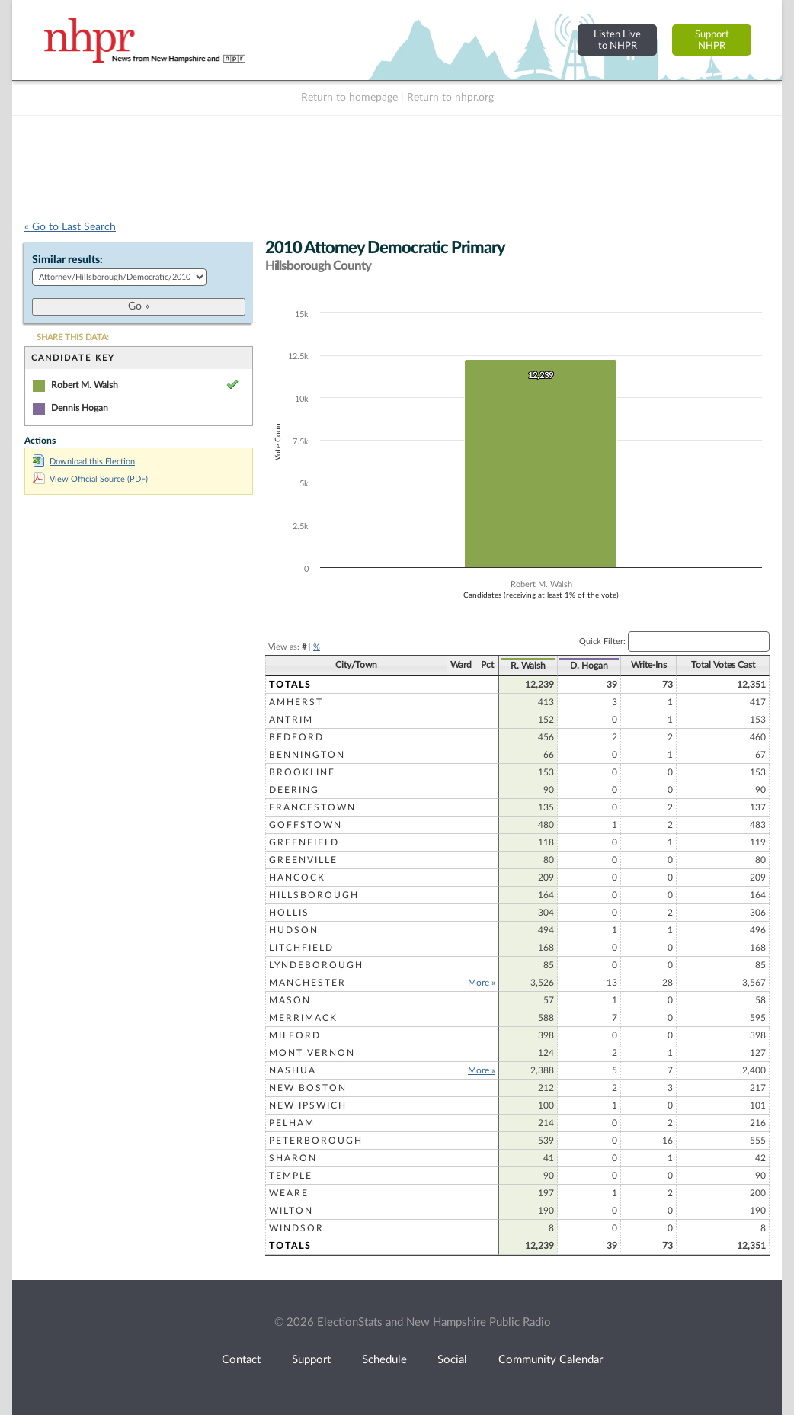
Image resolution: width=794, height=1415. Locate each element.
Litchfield (301, 947)
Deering (294, 789)
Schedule (384, 1359)
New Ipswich (308, 1105)
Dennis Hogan (79, 407)
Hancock (297, 877)
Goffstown (305, 824)
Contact (241, 1359)
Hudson (294, 930)
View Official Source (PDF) (90, 479)
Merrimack (303, 1017)
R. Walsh (528, 665)
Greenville (303, 860)
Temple (290, 1175)
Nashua (292, 1070)
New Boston (308, 1088)
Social (452, 1359)
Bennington (307, 754)
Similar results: (67, 260)
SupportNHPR (712, 40)
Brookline (302, 772)
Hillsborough (314, 895)
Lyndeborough (316, 965)
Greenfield (304, 842)
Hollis (289, 912)
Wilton (291, 1210)
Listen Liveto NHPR (617, 40)
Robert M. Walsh (84, 385)
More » (481, 982)
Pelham (292, 1123)
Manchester (307, 982)
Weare (289, 1193)
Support (311, 1359)
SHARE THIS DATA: (73, 337)
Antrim (291, 719)
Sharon (293, 1158)
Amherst (296, 702)
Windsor (296, 1228)
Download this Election (84, 461)
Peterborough (316, 1140)
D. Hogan (589, 665)
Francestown (312, 807)
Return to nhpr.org (450, 97)
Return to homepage (349, 97)
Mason (290, 1000)
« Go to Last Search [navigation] (70, 227)
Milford (295, 1035)
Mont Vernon (312, 1052)
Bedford (296, 737)
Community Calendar (550, 1359)
